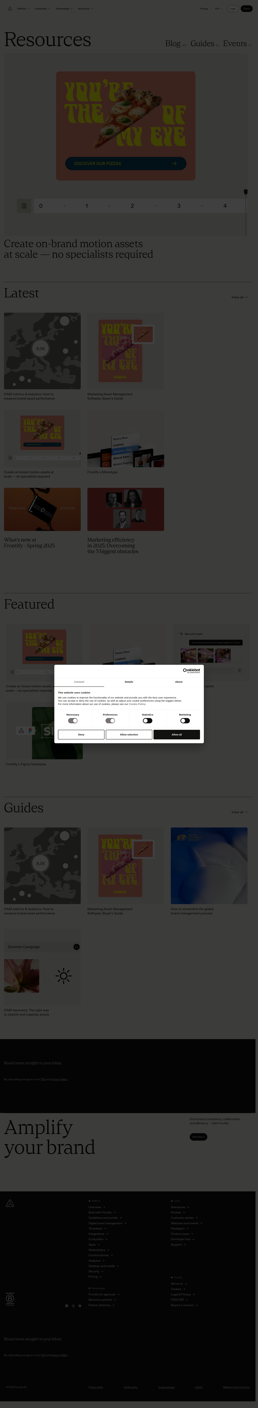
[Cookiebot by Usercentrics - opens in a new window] (185, 670)
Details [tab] (129, 681)
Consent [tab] (79, 681)
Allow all (177, 734)
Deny (81, 734)
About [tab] (179, 681)
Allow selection (129, 734)
